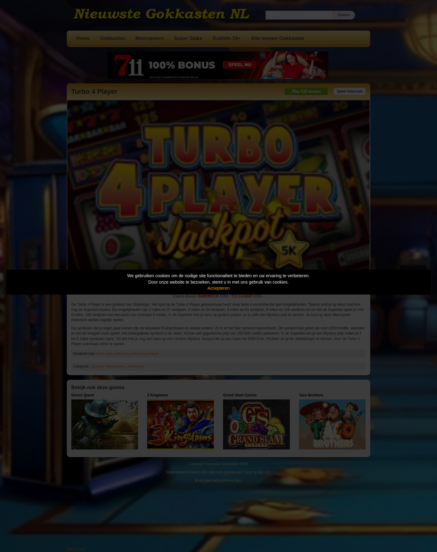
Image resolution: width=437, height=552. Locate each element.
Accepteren (219, 288)
